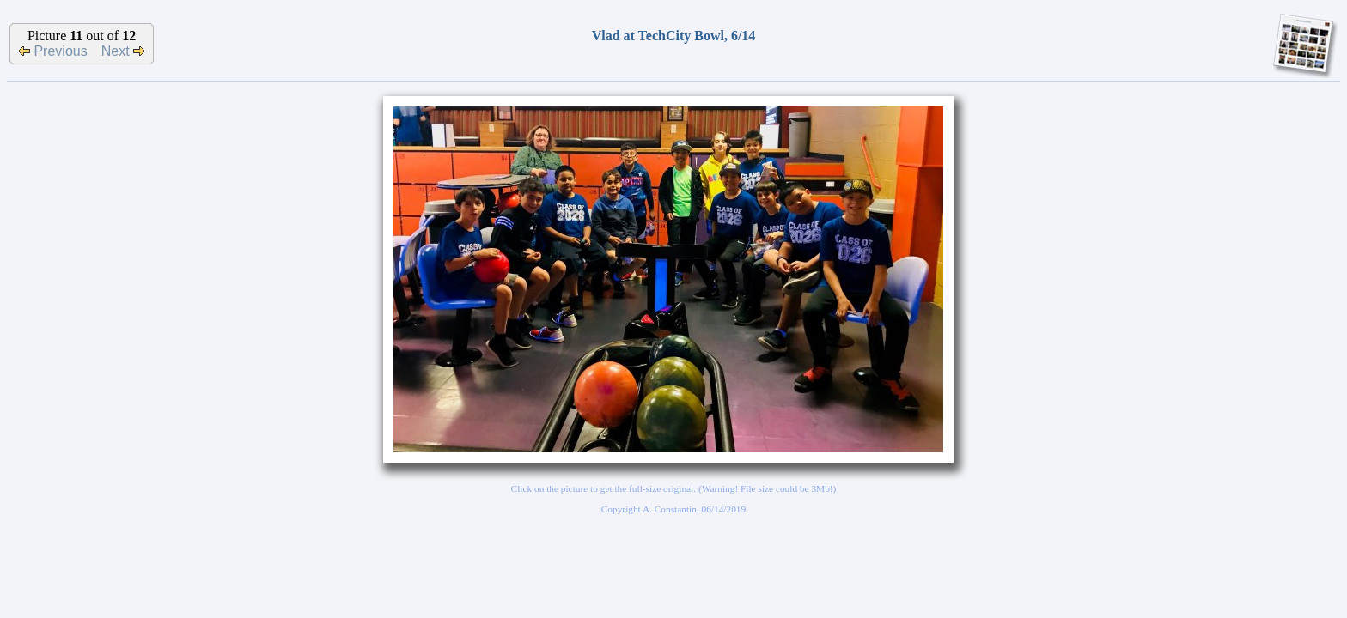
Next (123, 51)
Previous (53, 51)
